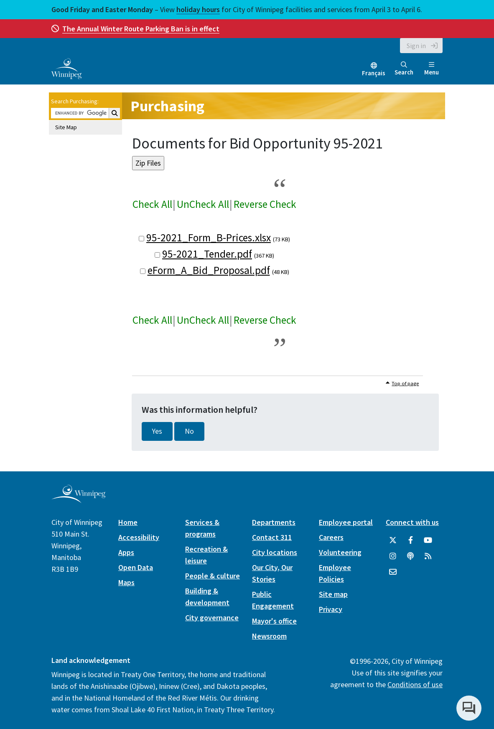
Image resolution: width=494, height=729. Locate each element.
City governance (212, 617)
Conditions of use (415, 684)
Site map (333, 594)
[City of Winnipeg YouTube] (428, 540)
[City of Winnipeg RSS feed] (428, 556)
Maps (126, 582)
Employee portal (346, 522)
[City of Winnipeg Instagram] (393, 556)
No (189, 431)
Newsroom (269, 636)
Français (373, 73)
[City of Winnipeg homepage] (78, 499)
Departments (273, 522)
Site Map (66, 127)
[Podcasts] (410, 556)
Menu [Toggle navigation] (431, 68)
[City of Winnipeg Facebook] (410, 540)
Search (404, 68)
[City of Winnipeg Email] (393, 572)
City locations (274, 552)
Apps (126, 552)
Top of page (405, 383)
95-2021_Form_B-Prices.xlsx (208, 237)
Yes (157, 431)
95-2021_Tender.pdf (207, 254)
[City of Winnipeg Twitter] (393, 540)
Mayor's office (274, 621)
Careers (331, 537)
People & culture (212, 576)
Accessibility (138, 537)
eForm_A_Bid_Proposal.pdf (209, 270)
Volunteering (340, 552)
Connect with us (412, 522)
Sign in (416, 45)
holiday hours (198, 9)
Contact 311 (272, 537)
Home (128, 522)
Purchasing (167, 106)
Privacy (330, 609)
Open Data (135, 567)
